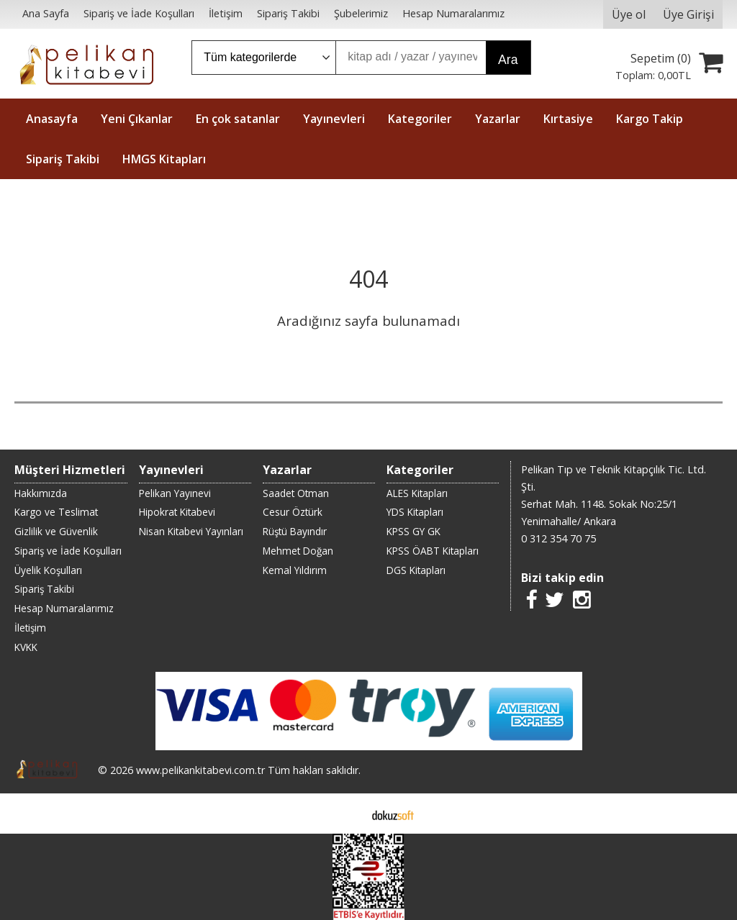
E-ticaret (345, 813)
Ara (507, 60)
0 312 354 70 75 (558, 538)
